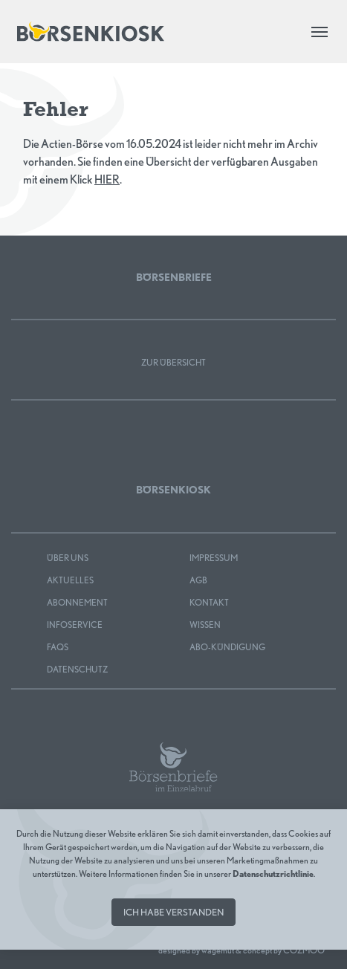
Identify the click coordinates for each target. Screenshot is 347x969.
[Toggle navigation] (319, 32)
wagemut (217, 950)
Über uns (67, 557)
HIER (107, 179)
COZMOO (304, 950)
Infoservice (75, 624)
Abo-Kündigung (227, 646)
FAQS (57, 646)
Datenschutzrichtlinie (273, 873)
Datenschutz (77, 669)
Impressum (213, 557)
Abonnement (77, 602)
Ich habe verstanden (173, 912)
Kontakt (209, 602)
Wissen (205, 624)
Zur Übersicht (173, 362)
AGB (198, 580)
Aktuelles (70, 580)
